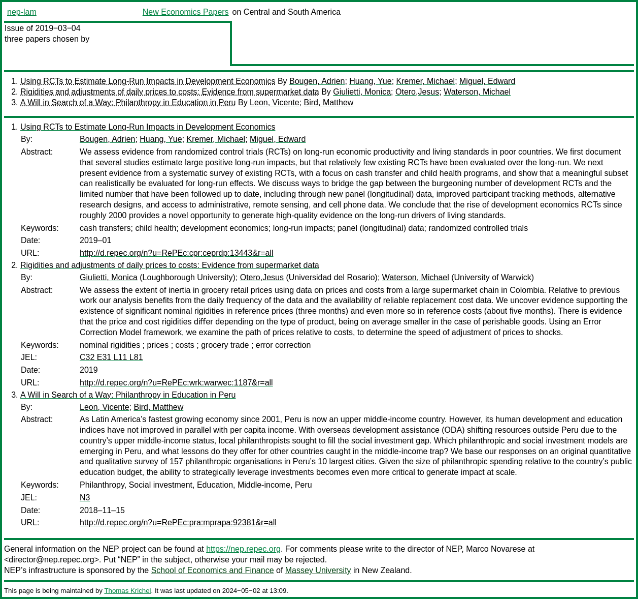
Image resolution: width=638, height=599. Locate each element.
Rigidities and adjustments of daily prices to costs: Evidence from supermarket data (169, 91)
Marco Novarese (495, 549)
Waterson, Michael (477, 91)
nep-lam (22, 12)
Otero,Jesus (417, 91)
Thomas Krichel (127, 590)
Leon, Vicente (274, 102)
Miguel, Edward (487, 81)
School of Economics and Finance (212, 570)
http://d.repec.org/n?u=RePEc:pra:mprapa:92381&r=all (178, 522)
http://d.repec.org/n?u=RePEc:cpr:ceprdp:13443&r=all (177, 253)
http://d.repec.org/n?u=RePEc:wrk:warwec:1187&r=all (176, 382)
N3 (85, 497)
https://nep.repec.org (243, 549)
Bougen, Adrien (317, 81)
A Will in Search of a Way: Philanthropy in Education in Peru (128, 102)
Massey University (318, 570)
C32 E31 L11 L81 (111, 357)
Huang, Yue (370, 81)
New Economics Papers (186, 12)
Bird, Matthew (329, 102)
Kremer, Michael (425, 81)
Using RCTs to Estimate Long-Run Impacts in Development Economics (147, 81)
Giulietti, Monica (362, 91)
